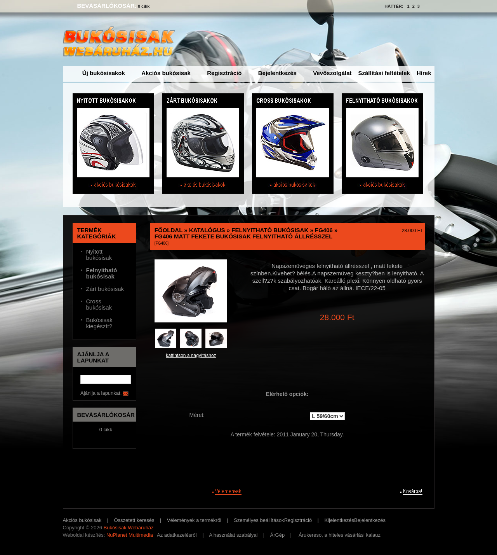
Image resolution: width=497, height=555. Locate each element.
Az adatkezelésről (177, 535)
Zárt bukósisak (105, 289)
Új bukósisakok (103, 73)
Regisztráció (224, 73)
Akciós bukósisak (166, 73)
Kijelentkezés (339, 520)
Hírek (424, 73)
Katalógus (207, 230)
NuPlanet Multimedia (129, 535)
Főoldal (168, 230)
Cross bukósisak (99, 304)
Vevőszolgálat (332, 73)
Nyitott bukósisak (99, 255)
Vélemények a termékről (194, 520)
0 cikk (144, 6)
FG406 (324, 230)
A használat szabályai (233, 535)
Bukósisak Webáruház (128, 527)
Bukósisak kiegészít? (99, 323)
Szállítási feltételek (384, 73)
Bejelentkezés (277, 73)
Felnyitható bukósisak (269, 230)
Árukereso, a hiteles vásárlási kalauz (340, 535)
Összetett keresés (134, 520)
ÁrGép (277, 535)
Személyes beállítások (259, 520)
